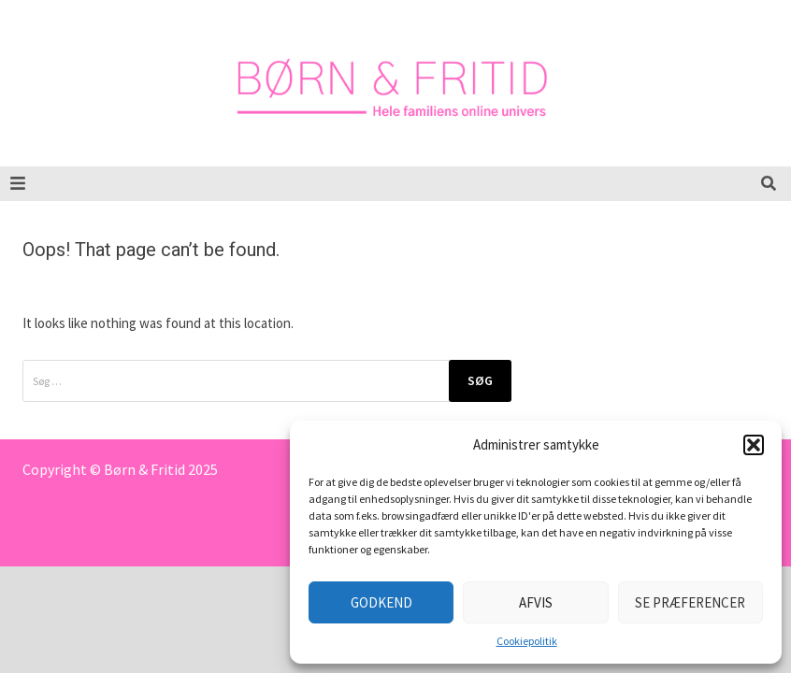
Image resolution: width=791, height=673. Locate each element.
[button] (753, 445)
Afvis (536, 602)
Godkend (381, 602)
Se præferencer (690, 602)
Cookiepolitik (526, 641)
